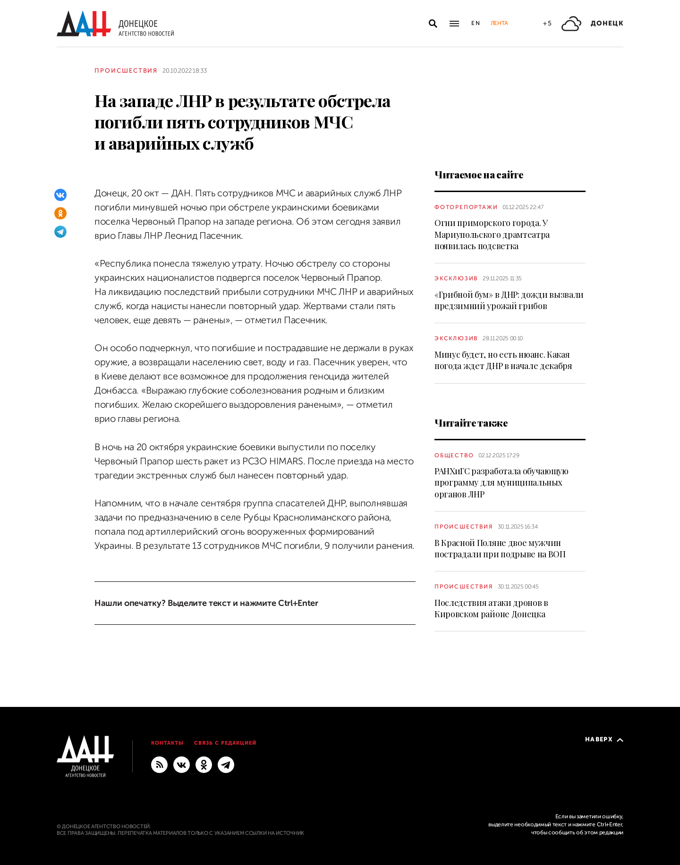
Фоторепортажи (466, 207)
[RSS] (159, 764)
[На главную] (115, 23)
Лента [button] (499, 23)
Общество (454, 455)
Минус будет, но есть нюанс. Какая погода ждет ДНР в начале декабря (503, 360)
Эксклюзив (456, 278)
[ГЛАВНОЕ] (226, 764)
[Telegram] (60, 232)
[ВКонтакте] (60, 195)
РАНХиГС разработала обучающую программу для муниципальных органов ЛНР (501, 482)
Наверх (604, 739)
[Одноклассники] (60, 213)
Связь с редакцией (225, 743)
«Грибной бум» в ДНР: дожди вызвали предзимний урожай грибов (509, 300)
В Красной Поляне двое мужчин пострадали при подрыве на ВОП (500, 548)
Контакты (167, 743)
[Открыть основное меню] (454, 23)
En (476, 23)
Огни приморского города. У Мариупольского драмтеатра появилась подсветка (492, 234)
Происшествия (126, 70)
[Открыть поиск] (433, 23)
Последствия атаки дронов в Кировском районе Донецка (491, 608)
